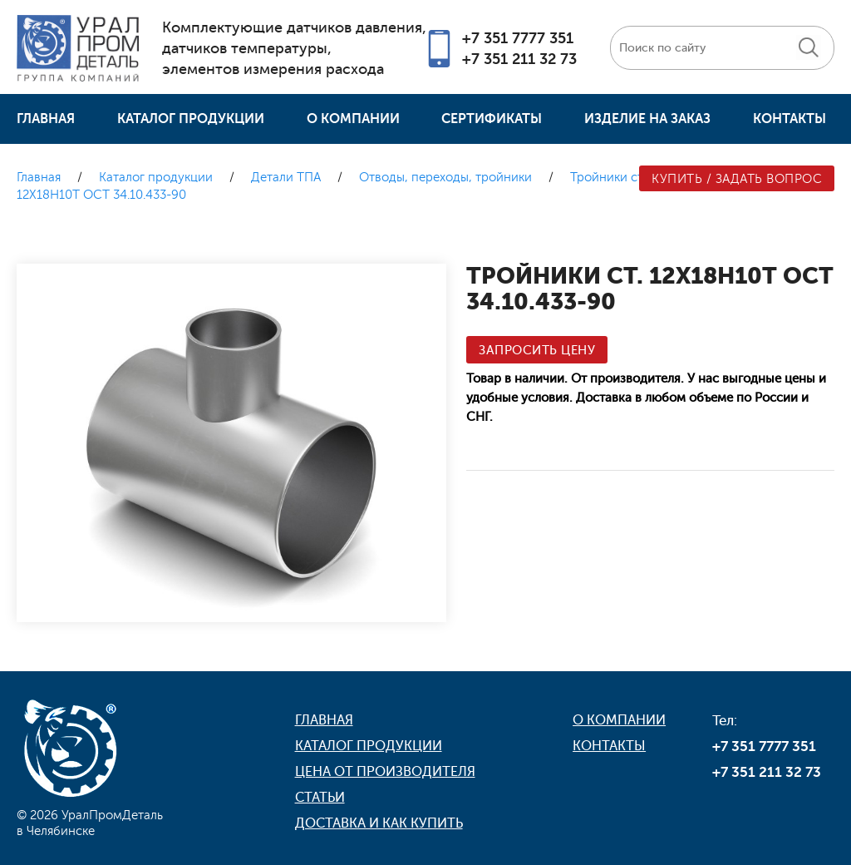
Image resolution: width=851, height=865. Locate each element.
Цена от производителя (385, 771)
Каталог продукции (190, 118)
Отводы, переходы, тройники (445, 178)
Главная (46, 118)
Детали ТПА (286, 178)
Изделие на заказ (647, 118)
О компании (353, 118)
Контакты (789, 118)
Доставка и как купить (379, 823)
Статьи (320, 797)
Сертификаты (491, 118)
